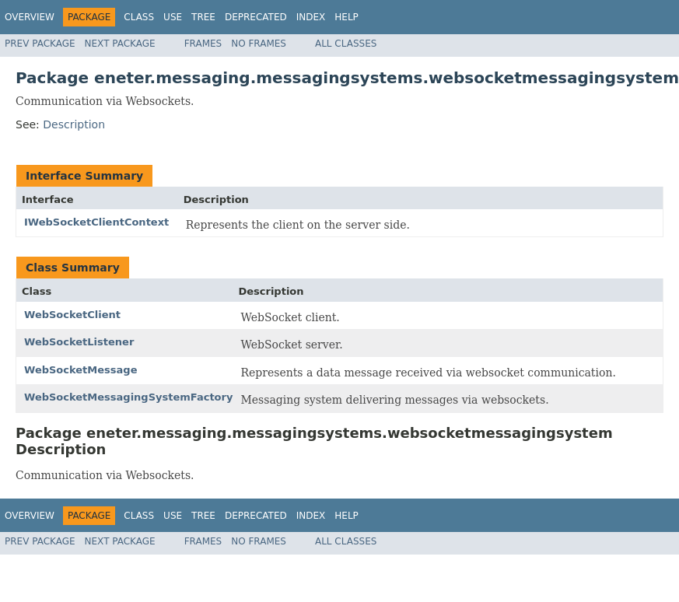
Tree (203, 17)
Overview (29, 17)
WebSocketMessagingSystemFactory (128, 397)
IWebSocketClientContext (96, 222)
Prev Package (40, 43)
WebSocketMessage (80, 370)
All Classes (345, 43)
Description (74, 124)
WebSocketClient (72, 314)
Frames (203, 43)
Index (311, 17)
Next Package (120, 43)
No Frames (258, 43)
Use (172, 17)
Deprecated (256, 17)
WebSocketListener (79, 342)
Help (346, 17)
